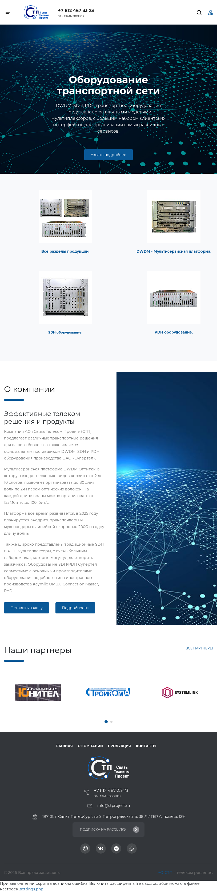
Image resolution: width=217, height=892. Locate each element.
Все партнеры (199, 648)
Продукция (119, 746)
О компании (90, 746)
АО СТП (166, 872)
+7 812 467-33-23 (76, 10)
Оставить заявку (26, 607)
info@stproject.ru (113, 805)
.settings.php (31, 889)
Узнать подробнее (108, 154)
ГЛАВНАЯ (64, 746)
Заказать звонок (71, 16)
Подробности (75, 607)
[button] (106, 722)
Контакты (146, 746)
